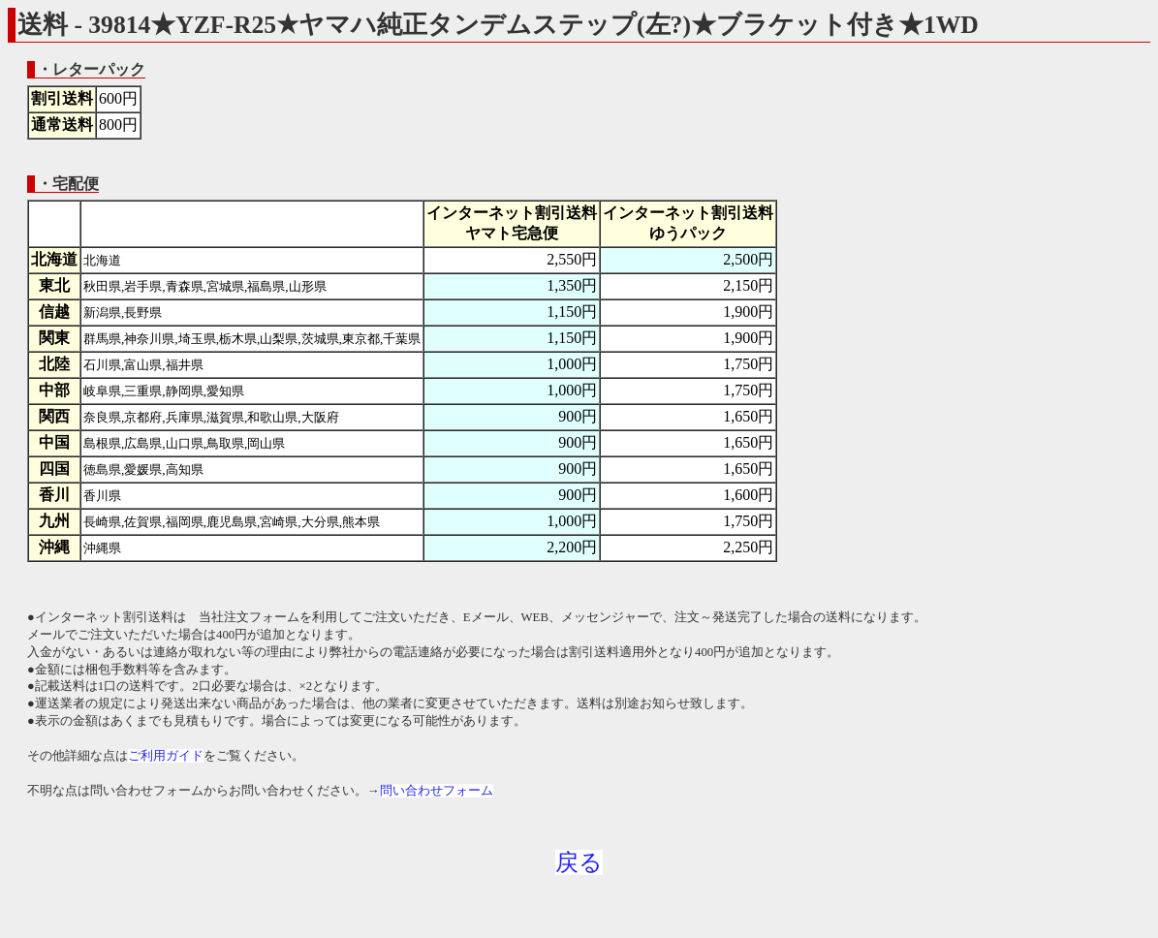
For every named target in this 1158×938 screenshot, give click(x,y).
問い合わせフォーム (436, 790)
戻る (579, 862)
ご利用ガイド (165, 756)
